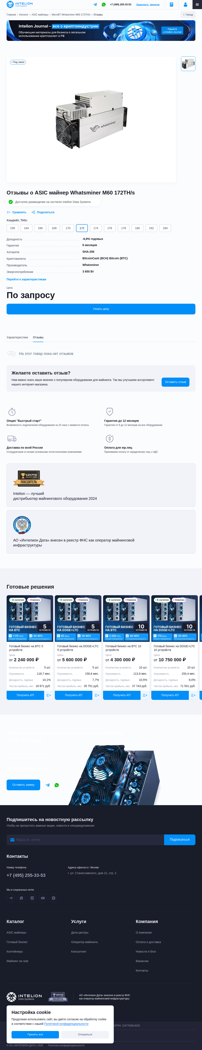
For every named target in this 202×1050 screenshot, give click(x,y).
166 (40, 228)
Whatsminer (90, 265)
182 (151, 228)
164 (26, 228)
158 (12, 228)
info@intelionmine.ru (29, 768)
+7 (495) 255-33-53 (120, 4)
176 (109, 228)
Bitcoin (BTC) (118, 258)
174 (95, 228)
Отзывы (38, 337)
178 (123, 228)
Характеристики (17, 337)
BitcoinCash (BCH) (95, 258)
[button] (188, 64)
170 (68, 228)
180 (137, 228)
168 (54, 228)
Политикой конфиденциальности (66, 1023)
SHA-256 (88, 251)
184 (165, 228)
